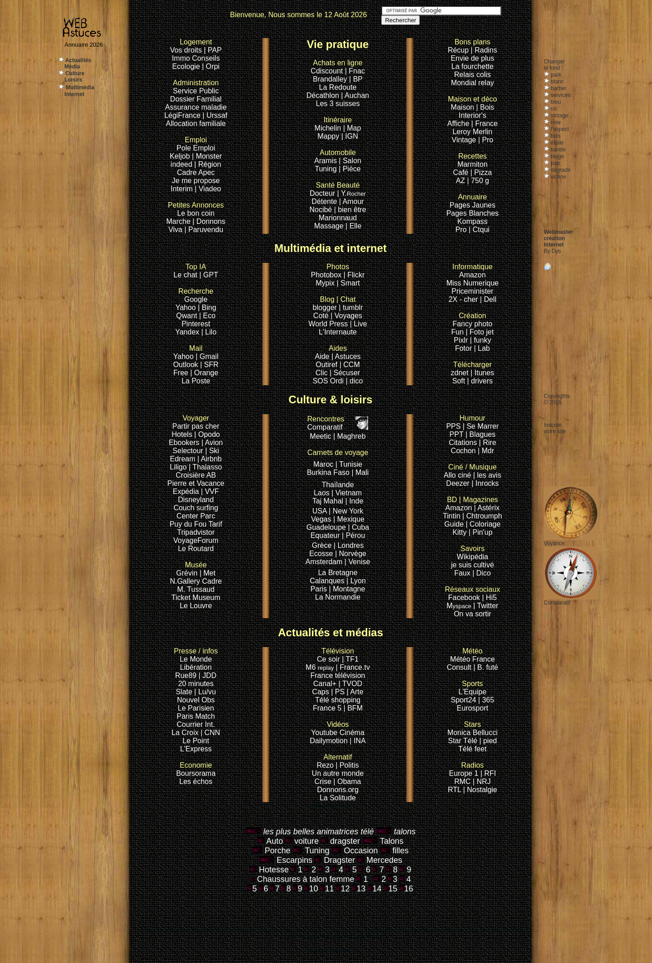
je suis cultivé (472, 565)
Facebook (472, 593)
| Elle (353, 226)
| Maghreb (349, 436)
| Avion (212, 442)
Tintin (451, 516)
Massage (329, 226)
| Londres (349, 545)
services (559, 95)
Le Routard (196, 548)
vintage (558, 115)
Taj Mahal (328, 501)
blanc (556, 81)
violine (557, 177)
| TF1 (350, 659)
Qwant (187, 315)
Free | (183, 373)
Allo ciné (457, 475)
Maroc (323, 464)
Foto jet (482, 332)
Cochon (464, 451)
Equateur (326, 535)
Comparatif (325, 423)
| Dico (481, 573)
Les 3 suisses (338, 103)
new (555, 122)
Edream (182, 459)
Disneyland (196, 499)
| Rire (487, 442)
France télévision (338, 675)
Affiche (458, 123)
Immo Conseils (196, 58)
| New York (346, 511)
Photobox (327, 275)
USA (319, 511)
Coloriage (485, 524)
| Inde (354, 501)
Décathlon (323, 95)
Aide (323, 356)
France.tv (355, 667)
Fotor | (466, 348)
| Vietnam (346, 493)
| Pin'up (481, 532)
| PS (338, 692)
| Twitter (485, 606)
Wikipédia (472, 553)
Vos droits (185, 50)
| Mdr (486, 451)
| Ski (212, 451)
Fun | (460, 332)
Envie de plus (472, 58)
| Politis (347, 765)
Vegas (321, 519)
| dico (354, 381)
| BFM (353, 708)
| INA (357, 741)
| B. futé (485, 667)
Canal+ (326, 683)
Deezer (458, 483)
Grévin (191, 569)
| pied (488, 741)
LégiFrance (182, 115)
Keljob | (183, 156)
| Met (208, 573)
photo (483, 324)
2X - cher (464, 299)
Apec (206, 172)
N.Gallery (185, 581)
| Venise (357, 562)
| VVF (210, 491)
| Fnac (355, 71)
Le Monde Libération (196, 663)
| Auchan (355, 95)
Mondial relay (472, 83)
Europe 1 (464, 773)
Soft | (460, 381)
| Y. (351, 193)
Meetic (320, 436)
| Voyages (346, 315)
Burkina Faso (328, 472)
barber (557, 88)
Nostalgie (482, 790)
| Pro (486, 140)
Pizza (483, 172)
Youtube (325, 732)
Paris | (321, 589)
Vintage (464, 140)
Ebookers (184, 442)
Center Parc (196, 516)
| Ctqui (479, 229)
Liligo (179, 467)
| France (484, 123)
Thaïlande (337, 485)
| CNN (210, 732)
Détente (324, 201)
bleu (555, 102)
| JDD (207, 675)
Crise (324, 781)
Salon (352, 161)
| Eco (207, 315)
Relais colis (472, 74)
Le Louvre (196, 606)
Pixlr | (464, 340)
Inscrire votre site (555, 428)
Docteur (322, 193)
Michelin (328, 128)
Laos (322, 493)
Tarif (215, 524)
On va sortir (472, 614)
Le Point (195, 741)
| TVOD (350, 683)
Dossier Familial (196, 99)
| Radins (484, 50)
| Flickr (354, 275)
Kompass (472, 221)
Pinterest (196, 324)
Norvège (352, 553)
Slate (185, 692)
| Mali (360, 472)
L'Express (196, 749)
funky (482, 340)
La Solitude (338, 798)
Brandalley (331, 79)
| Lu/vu (205, 692)
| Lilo (209, 332)
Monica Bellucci (472, 732)
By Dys (552, 251)
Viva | (178, 229)
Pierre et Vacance (196, 483)
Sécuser (346, 373)
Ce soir (335, 655)
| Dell (488, 299)
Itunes (484, 373)
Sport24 (463, 700)
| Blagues (480, 434)
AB (211, 475)
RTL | (457, 790)
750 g (480, 180)
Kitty (459, 532)
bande (557, 149)
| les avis (487, 475)
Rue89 (187, 675)
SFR (211, 364)
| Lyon (356, 581)
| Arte (355, 692)
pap (554, 163)
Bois (487, 107)
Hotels (182, 434)
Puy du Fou (187, 524)
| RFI (488, 773)
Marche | (181, 221)
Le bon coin (196, 213)
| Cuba (358, 527)
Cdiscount (337, 67)
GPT (210, 275)
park (555, 75)
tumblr (353, 307)
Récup (458, 50)
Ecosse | (324, 553)
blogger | (328, 307)
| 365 (486, 700)
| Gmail (207, 356)
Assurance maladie (195, 107)
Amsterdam (324, 562)
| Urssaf (214, 115)
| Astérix (487, 508)
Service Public (196, 91)
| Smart (348, 283)
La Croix (185, 732)
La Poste (196, 381)
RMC (463, 781)
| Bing (207, 307)
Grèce (322, 545)
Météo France (472, 659)
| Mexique (348, 519)
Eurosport (472, 708)
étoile (556, 143)
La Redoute (338, 87)
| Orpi (211, 66)
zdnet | (462, 373)
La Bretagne (337, 572)
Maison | (465, 107)
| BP (356, 79)
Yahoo (185, 307)
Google (195, 295)
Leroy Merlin (472, 131)
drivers (482, 381)
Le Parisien (195, 708)
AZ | (463, 180)
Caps (321, 692)
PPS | (456, 426)
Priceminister (472, 291)
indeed (181, 164)
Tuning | (327, 169)
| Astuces (346, 356)
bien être (352, 209)
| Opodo (207, 434)
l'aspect (559, 129)
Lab (484, 348)
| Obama (347, 781)
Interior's (472, 115)
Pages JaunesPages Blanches (472, 209)
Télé (465, 749)
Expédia (187, 491)
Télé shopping (338, 700)
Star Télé (463, 741)
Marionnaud (338, 218)
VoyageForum (196, 540)
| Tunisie (349, 464)
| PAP (212, 50)
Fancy (462, 324)
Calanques (327, 581)
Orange (206, 373)
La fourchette (472, 66)
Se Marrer (482, 426)
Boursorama (196, 773)
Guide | (457, 524)
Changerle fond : (554, 64)
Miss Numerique (472, 283)
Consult (460, 667)
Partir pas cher (195, 426)
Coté (321, 315)
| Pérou (353, 535)
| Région (207, 164)
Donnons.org (338, 790)
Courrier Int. (196, 724)
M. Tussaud (196, 589)
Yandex (187, 332)
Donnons (211, 221)
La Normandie (338, 597)
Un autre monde (338, 773)
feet (481, 749)
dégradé (559, 170)
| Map (352, 128)
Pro (461, 229)
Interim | (185, 189)
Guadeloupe (326, 527)
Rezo (324, 765)
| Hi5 (489, 597)
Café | (462, 172)
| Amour (351, 201)
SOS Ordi (329, 381)
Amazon (472, 275)
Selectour (188, 451)
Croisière (190, 475)
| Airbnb (209, 459)
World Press (329, 324)
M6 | (323, 667)
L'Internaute (338, 332)
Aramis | (327, 161)
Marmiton (472, 164)
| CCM (350, 364)
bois (555, 136)
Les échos (195, 781)
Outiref (326, 364)
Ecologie (187, 66)
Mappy (328, 136)
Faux (463, 573)
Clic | (323, 373)
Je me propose (196, 180)
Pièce (352, 169)
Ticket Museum (196, 597)
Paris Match (196, 716)
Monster (209, 156)
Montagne (349, 589)
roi (553, 109)
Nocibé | (322, 209)
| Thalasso (205, 467)
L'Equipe (473, 692)
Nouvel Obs (196, 700)
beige (556, 156)
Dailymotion (329, 741)
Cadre (187, 172)
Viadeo (210, 189)
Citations (463, 442)
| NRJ (482, 781)
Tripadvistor (196, 532)
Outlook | (187, 364)
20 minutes (195, 683)
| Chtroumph (482, 516)
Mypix (326, 283)
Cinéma (352, 732)
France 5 (327, 708)
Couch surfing (195, 508)
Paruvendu (205, 229)
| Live (358, 324)
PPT (457, 434)
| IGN (349, 136)
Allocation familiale (196, 123)
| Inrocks (485, 483)
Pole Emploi (196, 148)
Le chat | (188, 275)
